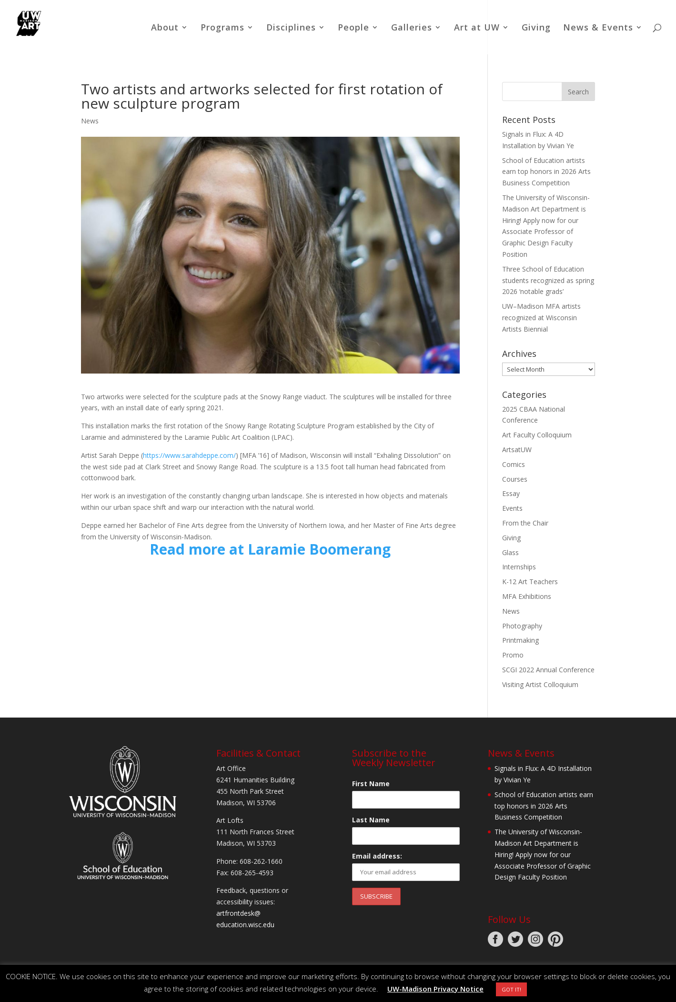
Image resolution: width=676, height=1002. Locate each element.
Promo (513, 654)
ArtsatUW (517, 449)
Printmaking (520, 640)
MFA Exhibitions (526, 596)
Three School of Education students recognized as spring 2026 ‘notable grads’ (548, 280)
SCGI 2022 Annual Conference (548, 669)
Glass (510, 552)
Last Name (371, 819)
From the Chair (525, 522)
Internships (519, 566)
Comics (513, 464)
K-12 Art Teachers (530, 581)
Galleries (411, 28)
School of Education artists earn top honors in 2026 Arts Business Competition (546, 172)
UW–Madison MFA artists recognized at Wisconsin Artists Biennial (541, 318)
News (90, 120)
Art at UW (477, 28)
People (353, 28)
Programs (222, 28)
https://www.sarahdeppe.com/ (189, 455)
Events (512, 508)
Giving (536, 28)
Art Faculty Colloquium (537, 434)
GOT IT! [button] (511, 989)
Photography (522, 625)
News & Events (598, 28)
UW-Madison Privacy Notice (435, 988)
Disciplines (291, 28)
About (165, 28)
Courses (514, 479)
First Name (371, 783)
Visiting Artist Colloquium (540, 684)
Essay (511, 493)
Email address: (377, 855)
